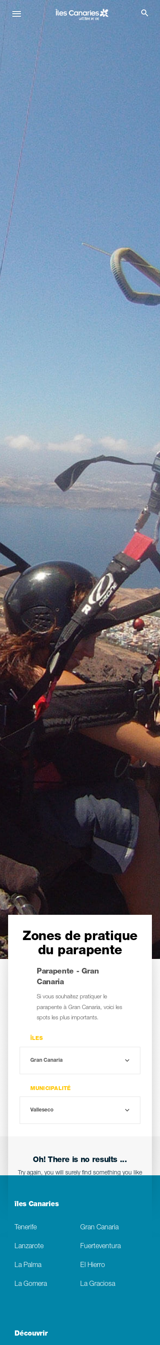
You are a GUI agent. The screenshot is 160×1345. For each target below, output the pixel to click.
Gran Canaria (99, 1227)
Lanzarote (29, 1246)
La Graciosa (97, 1284)
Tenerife (26, 1227)
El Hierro (92, 1265)
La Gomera (31, 1284)
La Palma (28, 1265)
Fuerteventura (100, 1246)
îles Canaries (36, 1204)
